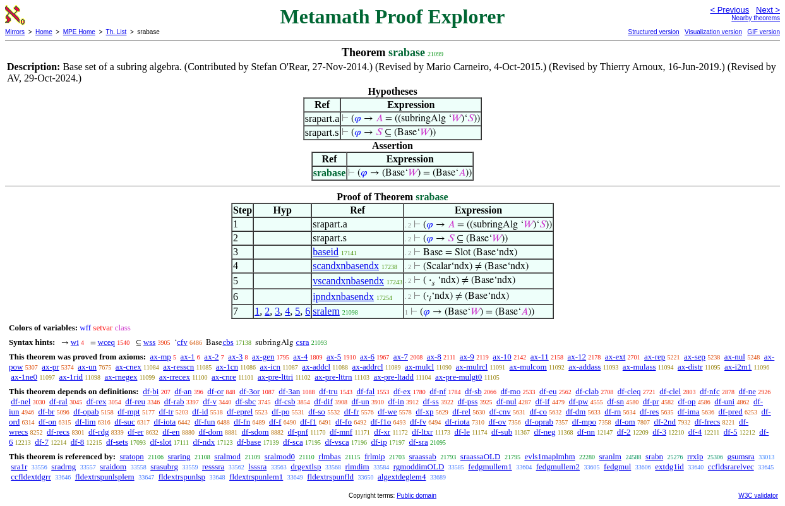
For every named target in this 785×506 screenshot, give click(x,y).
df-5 (731, 432)
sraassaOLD (480, 456)
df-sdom (254, 432)
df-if (543, 401)
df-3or (249, 391)
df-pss (467, 401)
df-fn (242, 421)
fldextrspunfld (330, 476)
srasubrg (164, 466)
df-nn (586, 432)
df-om (625, 421)
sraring (178, 456)
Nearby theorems (755, 18)
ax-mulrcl (472, 366)
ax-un (87, 366)
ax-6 (367, 356)
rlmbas (329, 456)
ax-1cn (227, 366)
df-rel (461, 411)
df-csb (285, 401)
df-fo (343, 421)
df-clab (587, 391)
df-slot (161, 442)
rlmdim (357, 466)
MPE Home (79, 31)
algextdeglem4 (402, 476)
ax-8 (434, 356)
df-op (686, 401)
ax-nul (734, 356)
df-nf (437, 391)
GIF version (763, 31)
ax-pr (50, 366)
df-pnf (298, 432)
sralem (326, 311)
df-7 (42, 442)
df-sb (473, 391)
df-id (200, 411)
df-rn (612, 411)
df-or (215, 391)
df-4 (695, 432)
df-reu (135, 401)
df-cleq (629, 391)
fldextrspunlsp (182, 476)
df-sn (615, 401)
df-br (46, 411)
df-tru (328, 391)
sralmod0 (280, 456)
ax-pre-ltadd (393, 377)
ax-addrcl (367, 366)
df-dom (210, 432)
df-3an (289, 391)
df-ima (689, 411)
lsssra (257, 466)
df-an (182, 391)
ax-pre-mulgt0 (458, 377)
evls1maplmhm (549, 456)
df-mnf (341, 432)
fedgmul (617, 466)
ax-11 (539, 356)
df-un (360, 401)
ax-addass (584, 366)
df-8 (78, 442)
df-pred (730, 411)
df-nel (20, 401)
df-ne (746, 391)
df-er (135, 432)
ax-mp (160, 356)
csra (302, 342)
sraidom (113, 466)
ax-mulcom (528, 366)
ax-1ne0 (24, 377)
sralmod (227, 456)
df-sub (501, 432)
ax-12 (577, 356)
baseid (326, 251)
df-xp (424, 411)
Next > (768, 10)
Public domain (416, 495)
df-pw (578, 401)
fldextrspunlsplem (105, 476)
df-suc (124, 421)
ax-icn (270, 366)
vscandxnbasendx (348, 280)
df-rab (174, 401)
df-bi (151, 391)
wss (149, 342)
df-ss (430, 401)
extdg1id (669, 466)
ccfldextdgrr (31, 476)
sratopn (131, 456)
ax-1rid (71, 377)
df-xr (382, 432)
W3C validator (758, 495)
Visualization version (713, 31)
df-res (649, 411)
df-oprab (539, 421)
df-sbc (246, 401)
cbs (227, 342)
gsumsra (740, 456)
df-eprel (240, 411)
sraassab (422, 456)
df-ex (401, 391)
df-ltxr (422, 432)
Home (43, 31)
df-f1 (308, 421)
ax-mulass (639, 366)
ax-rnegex (120, 377)
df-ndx (204, 442)
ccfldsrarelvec (731, 466)
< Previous (729, 10)
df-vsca (337, 442)
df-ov (497, 421)
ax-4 (300, 356)
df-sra (418, 442)
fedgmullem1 (490, 466)
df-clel (670, 391)
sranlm (610, 456)
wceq (106, 342)
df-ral (58, 401)
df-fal (365, 391)
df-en (170, 432)
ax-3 (235, 356)
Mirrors (15, 31)
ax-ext (615, 356)
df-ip (379, 442)
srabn (654, 456)
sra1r (19, 466)
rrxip (695, 456)
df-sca (293, 442)
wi (75, 342)
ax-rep (654, 356)
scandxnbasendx (346, 265)
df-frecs (707, 421)
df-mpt (128, 411)
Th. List (116, 31)
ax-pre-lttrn (333, 377)
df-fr (351, 411)
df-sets (117, 442)
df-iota (165, 421)
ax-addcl (316, 366)
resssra (213, 466)
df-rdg (98, 432)
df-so (316, 411)
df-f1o (381, 421)
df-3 (659, 432)
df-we (387, 411)
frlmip (374, 456)
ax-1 (188, 356)
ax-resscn (178, 366)
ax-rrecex (174, 377)
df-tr (166, 411)
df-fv (418, 421)
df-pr (651, 401)
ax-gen (263, 356)
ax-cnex (128, 366)
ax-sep (694, 356)
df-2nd (665, 421)
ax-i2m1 (738, 366)
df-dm (576, 411)
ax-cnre (224, 377)
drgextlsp (306, 466)
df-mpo (584, 421)
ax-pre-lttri (275, 377)
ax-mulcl (419, 366)
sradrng (63, 466)
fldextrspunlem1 (256, 476)
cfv (182, 342)
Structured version (653, 31)
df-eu (547, 391)
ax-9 (467, 356)
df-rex (97, 401)
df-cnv (500, 411)
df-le (462, 432)
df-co (538, 411)
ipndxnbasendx (343, 296)
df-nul (506, 401)
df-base (249, 442)
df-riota (457, 421)
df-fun (205, 421)
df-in (396, 401)
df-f (275, 421)
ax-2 (211, 356)
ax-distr (690, 366)
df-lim (85, 421)
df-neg (545, 432)
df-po (280, 411)
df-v (210, 401)
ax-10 (502, 356)
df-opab (86, 411)
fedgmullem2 (558, 466)
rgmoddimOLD (419, 466)
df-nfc (710, 391)
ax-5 (334, 356)
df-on (47, 421)
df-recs (58, 432)
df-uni (724, 401)
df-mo (510, 391)
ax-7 (400, 356)
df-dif (323, 401)
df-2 (624, 432)
